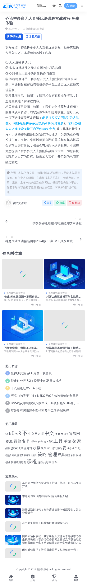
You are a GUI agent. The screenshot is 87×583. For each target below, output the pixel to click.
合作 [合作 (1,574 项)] (40, 441)
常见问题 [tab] (33, 36)
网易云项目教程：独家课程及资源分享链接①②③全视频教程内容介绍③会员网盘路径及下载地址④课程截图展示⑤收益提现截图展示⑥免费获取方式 (51, 539)
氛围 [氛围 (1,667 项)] (43, 448)
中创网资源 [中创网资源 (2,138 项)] (36, 434)
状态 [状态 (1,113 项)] (69, 448)
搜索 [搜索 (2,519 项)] (14, 448)
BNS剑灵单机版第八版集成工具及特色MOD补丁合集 (47, 403)
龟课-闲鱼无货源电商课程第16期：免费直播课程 (22, 298)
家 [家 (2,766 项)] (51, 441)
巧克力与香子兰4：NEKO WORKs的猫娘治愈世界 (44, 396)
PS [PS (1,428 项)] (16, 434)
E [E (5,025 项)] (10, 433)
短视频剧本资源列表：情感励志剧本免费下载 (63, 349)
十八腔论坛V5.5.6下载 (26, 388)
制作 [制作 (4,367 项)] (26, 441)
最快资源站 (16, 203)
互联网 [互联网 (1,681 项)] (59, 434)
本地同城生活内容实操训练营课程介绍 (45, 496)
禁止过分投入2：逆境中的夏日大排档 (36, 381)
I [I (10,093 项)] (13, 432)
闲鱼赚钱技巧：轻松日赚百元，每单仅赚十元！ (50, 549)
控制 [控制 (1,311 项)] (7, 448)
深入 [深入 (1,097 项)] (49, 448)
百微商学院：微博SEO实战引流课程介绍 (21, 349)
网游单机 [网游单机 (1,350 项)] (70, 455)
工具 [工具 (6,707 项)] (58, 440)
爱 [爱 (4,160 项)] (64, 447)
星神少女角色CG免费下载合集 (31, 373)
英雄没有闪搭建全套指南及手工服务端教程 (40, 410)
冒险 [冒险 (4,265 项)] (17, 441)
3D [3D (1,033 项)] (6, 434)
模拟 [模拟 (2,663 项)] (36, 448)
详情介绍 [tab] (14, 36)
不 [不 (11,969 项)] (25, 433)
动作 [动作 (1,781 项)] (34, 441)
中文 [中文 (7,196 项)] (49, 433)
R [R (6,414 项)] (19, 433)
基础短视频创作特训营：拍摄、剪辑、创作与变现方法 (51, 484)
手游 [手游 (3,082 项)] (67, 441)
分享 (48, 202)
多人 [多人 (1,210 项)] (46, 441)
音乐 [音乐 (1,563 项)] (54, 462)
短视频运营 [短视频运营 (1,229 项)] (17, 455)
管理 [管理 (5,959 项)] (52, 454)
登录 (70, 5)
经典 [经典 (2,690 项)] (61, 454)
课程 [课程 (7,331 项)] (32, 461)
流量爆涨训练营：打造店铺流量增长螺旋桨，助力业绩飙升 (51, 511)
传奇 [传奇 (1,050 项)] (66, 434)
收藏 (60, 202)
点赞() (74, 202)
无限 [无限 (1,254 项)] (20, 448)
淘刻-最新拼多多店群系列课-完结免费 (38, 123)
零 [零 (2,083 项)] (50, 462)
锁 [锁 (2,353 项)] (46, 462)
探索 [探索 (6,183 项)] (76, 441)
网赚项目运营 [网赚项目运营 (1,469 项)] (18, 462)
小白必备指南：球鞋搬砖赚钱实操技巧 (45, 523)
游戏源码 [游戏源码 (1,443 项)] (57, 448)
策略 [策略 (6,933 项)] (42, 454)
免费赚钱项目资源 (35, 28)
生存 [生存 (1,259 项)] (74, 448)
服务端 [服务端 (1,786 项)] (28, 448)
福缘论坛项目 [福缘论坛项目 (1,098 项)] (30, 455)
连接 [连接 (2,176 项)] (41, 462)
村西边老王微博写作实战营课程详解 (63, 298)
